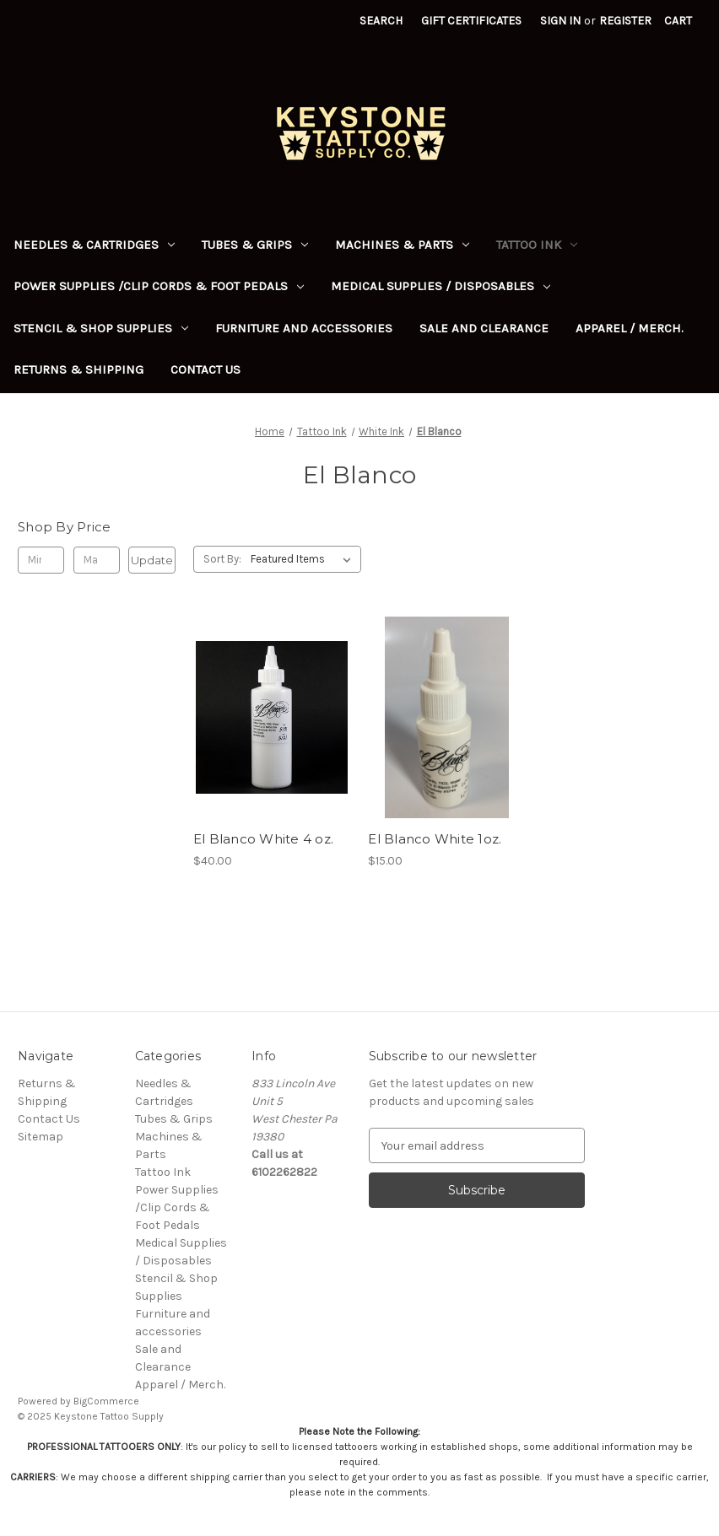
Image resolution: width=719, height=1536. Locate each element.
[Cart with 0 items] (678, 20)
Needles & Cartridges (94, 244)
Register (625, 20)
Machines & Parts (402, 244)
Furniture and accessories (303, 328)
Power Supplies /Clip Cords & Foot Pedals (159, 286)
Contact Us (205, 369)
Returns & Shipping (78, 369)
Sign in (560, 20)
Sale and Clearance (484, 328)
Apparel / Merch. (630, 328)
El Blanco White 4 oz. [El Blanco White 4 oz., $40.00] (263, 839)
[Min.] (41, 560)
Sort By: (222, 558)
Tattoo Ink (536, 244)
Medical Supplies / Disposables (440, 286)
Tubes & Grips (255, 244)
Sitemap (40, 1136)
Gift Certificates (471, 20)
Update (152, 560)
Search (381, 20)
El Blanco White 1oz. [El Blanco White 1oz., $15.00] (434, 839)
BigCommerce (106, 1401)
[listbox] (304, 559)
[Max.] (96, 560)
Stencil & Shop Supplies (101, 328)
